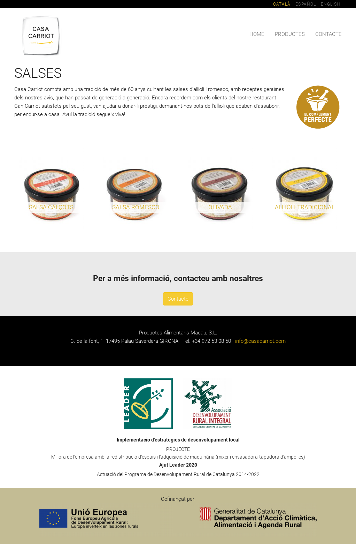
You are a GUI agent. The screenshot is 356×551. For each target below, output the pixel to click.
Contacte (328, 34)
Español (305, 4)
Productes (290, 34)
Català (282, 4)
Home (256, 34)
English (330, 4)
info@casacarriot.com (260, 341)
